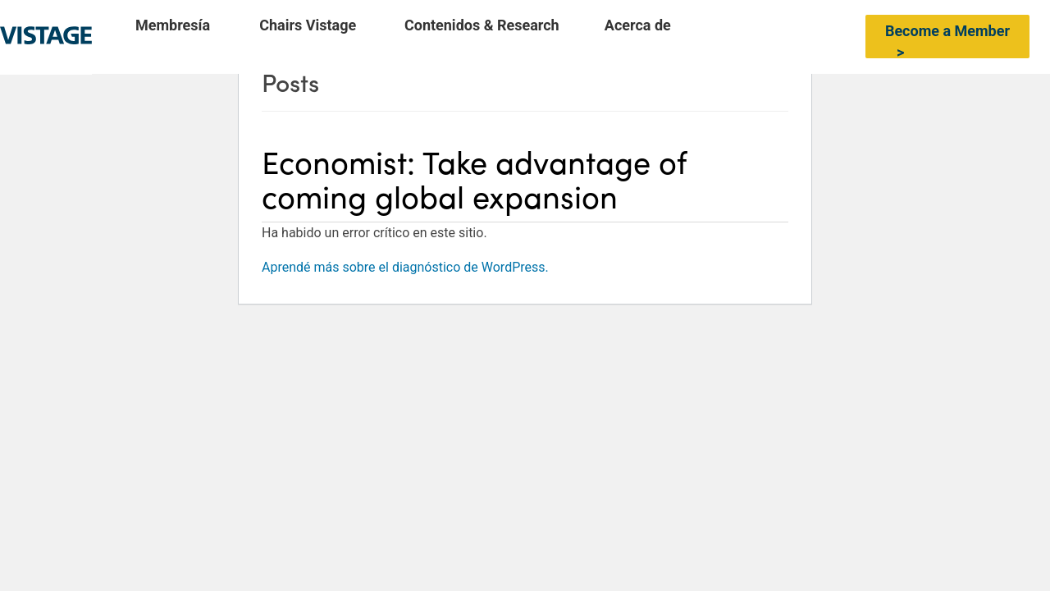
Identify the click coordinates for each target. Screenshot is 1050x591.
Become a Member (947, 30)
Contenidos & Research (481, 25)
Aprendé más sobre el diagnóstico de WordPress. (405, 267)
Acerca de (638, 25)
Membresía (172, 25)
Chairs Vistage (307, 25)
